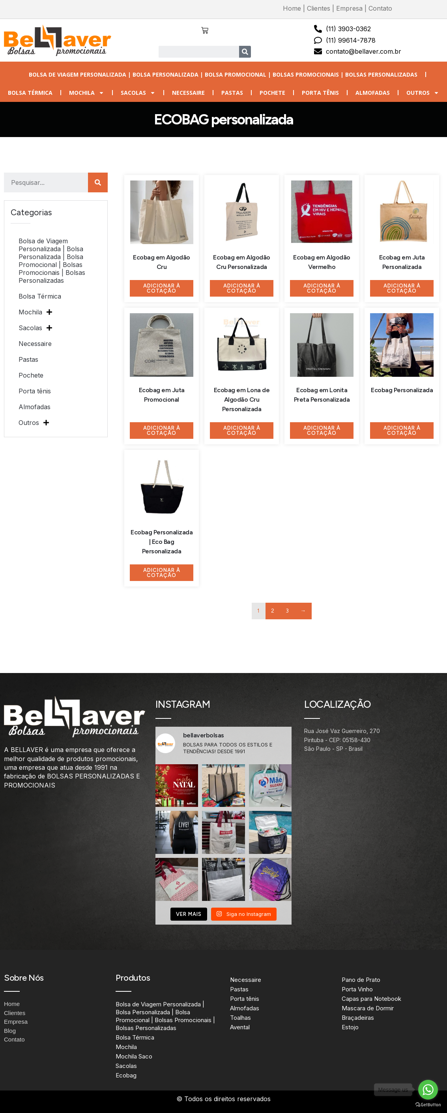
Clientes (318, 8)
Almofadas (372, 92)
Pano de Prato (361, 979)
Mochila (86, 93)
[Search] (245, 52)
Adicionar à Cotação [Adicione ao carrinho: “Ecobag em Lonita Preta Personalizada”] (321, 430)
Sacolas (138, 93)
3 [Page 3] (287, 610)
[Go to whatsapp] (428, 1090)
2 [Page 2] (273, 610)
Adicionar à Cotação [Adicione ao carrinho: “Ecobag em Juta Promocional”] (161, 430)
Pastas (232, 92)
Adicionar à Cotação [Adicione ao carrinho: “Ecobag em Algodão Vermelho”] (321, 288)
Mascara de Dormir (368, 1008)
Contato (380, 8)
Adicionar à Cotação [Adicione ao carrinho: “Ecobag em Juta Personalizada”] (402, 288)
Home (292, 8)
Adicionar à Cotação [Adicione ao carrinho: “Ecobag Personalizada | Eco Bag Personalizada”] (161, 572)
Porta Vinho (357, 989)
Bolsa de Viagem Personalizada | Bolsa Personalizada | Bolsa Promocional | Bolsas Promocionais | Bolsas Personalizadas (223, 74)
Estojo (350, 1027)
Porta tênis (320, 92)
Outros (422, 93)
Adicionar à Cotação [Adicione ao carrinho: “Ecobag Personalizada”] (402, 430)
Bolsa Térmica (30, 92)
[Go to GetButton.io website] (428, 1104)
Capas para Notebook (371, 998)
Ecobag (126, 1075)
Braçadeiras (358, 1017)
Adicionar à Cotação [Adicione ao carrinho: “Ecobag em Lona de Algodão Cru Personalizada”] (241, 430)
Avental (240, 1027)
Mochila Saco (134, 1056)
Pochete (272, 92)
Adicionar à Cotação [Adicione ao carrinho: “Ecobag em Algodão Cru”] (161, 288)
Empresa (349, 8)
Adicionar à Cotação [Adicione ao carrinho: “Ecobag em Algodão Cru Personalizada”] (241, 288)
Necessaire (188, 92)
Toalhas (240, 1017)
